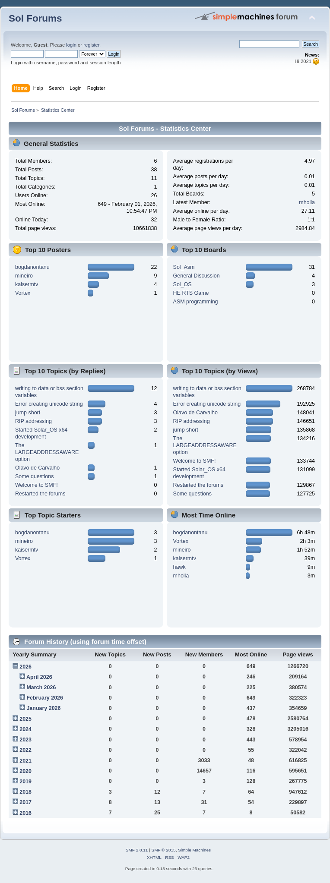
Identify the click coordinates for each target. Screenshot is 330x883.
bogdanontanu (32, 267)
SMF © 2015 (164, 850)
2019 (25, 782)
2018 (25, 792)
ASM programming (195, 302)
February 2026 (44, 698)
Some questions (34, 476)
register (91, 44)
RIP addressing (33, 421)
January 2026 (43, 708)
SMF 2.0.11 (137, 850)
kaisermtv (26, 284)
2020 (25, 771)
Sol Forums (35, 18)
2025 (25, 719)
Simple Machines (194, 850)
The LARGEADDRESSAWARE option (47, 452)
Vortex (22, 293)
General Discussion (196, 276)
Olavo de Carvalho (37, 468)
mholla (307, 202)
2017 (25, 802)
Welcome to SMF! (36, 485)
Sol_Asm (184, 267)
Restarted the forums (40, 494)
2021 (25, 761)
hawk (179, 567)
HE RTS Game (191, 293)
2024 (25, 729)
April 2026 (39, 677)
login (71, 44)
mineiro (24, 276)
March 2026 (41, 687)
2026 (25, 667)
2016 (25, 813)
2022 (25, 750)
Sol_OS (182, 284)
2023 (25, 740)
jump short (27, 413)
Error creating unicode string (49, 404)
